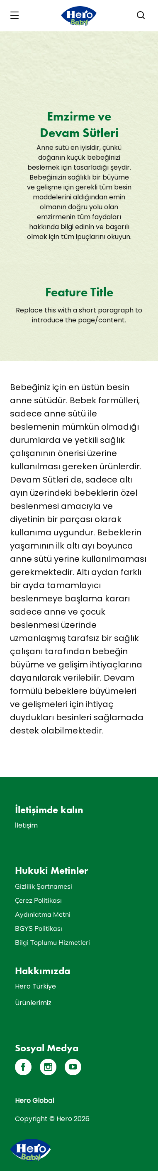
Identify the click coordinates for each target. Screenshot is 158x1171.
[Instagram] (48, 1067)
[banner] (79, 15)
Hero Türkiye (35, 986)
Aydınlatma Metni (42, 914)
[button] (141, 15)
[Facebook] (23, 1067)
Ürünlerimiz (33, 1003)
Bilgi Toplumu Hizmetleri (52, 942)
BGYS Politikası (38, 928)
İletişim (26, 825)
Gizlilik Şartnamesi (43, 886)
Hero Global (34, 1100)
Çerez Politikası (38, 900)
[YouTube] (73, 1067)
